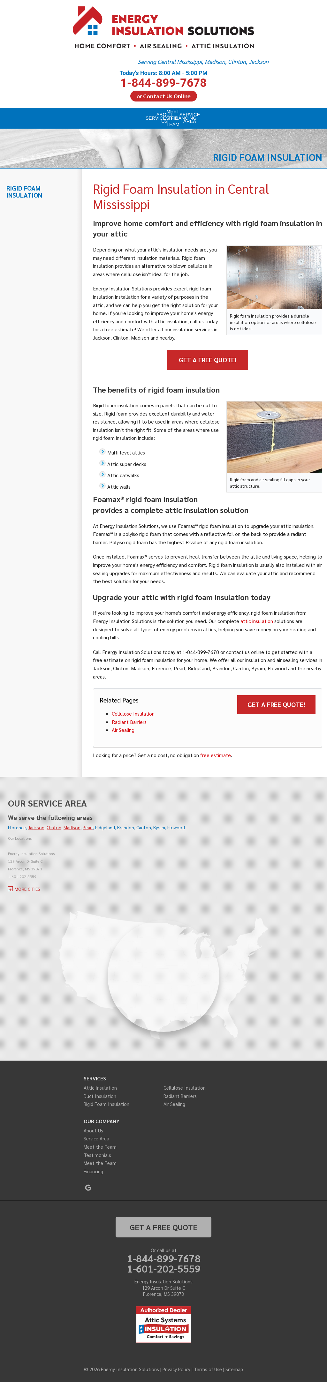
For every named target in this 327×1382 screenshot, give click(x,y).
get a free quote (163, 1227)
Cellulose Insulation (133, 713)
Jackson (36, 827)
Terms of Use (208, 1369)
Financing (93, 1171)
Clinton (54, 827)
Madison (72, 827)
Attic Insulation (100, 1088)
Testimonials (97, 1155)
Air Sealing (123, 729)
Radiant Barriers (129, 721)
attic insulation (256, 621)
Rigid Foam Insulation (24, 191)
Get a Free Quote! (208, 360)
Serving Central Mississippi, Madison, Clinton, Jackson (203, 61)
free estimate (215, 755)
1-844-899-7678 (163, 79)
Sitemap (234, 1369)
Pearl (88, 827)
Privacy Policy (176, 1369)
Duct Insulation (100, 1096)
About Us (93, 1130)
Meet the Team (100, 1147)
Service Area (96, 1138)
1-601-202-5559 (164, 1268)
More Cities (28, 889)
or (164, 96)
